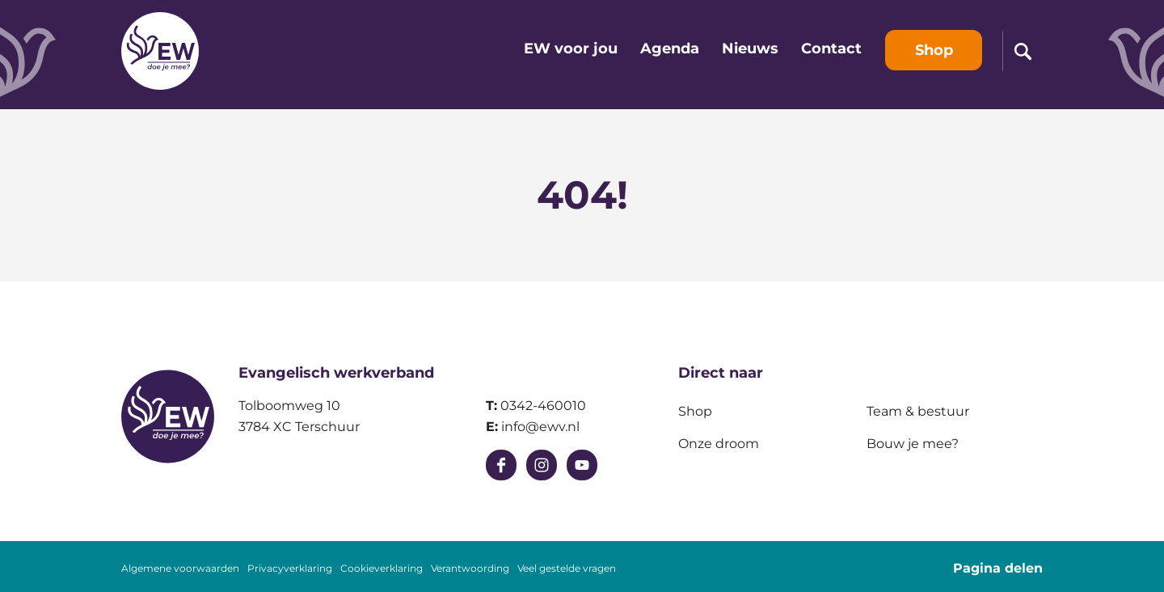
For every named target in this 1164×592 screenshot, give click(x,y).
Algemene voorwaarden (180, 568)
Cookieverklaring (381, 568)
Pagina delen (998, 568)
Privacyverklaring (289, 568)
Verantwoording (470, 568)
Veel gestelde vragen (566, 568)
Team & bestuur (918, 411)
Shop (695, 411)
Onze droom (718, 443)
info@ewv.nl (540, 426)
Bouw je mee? (913, 443)
